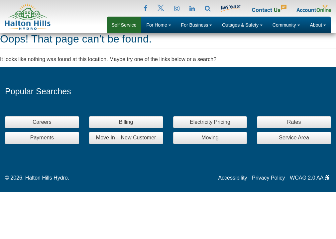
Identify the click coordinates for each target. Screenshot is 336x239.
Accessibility (232, 178)
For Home (161, 24)
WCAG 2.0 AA (309, 178)
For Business (199, 24)
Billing (126, 122)
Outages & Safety (245, 24)
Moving (210, 137)
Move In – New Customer (126, 137)
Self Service (124, 25)
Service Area (294, 137)
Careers (42, 122)
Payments (42, 137)
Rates (294, 122)
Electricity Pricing (210, 122)
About (320, 24)
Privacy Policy (268, 178)
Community (289, 24)
